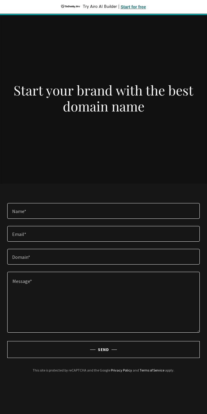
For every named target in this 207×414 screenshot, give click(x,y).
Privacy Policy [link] (121, 370)
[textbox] (103, 211)
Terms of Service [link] (152, 370)
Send (103, 349)
